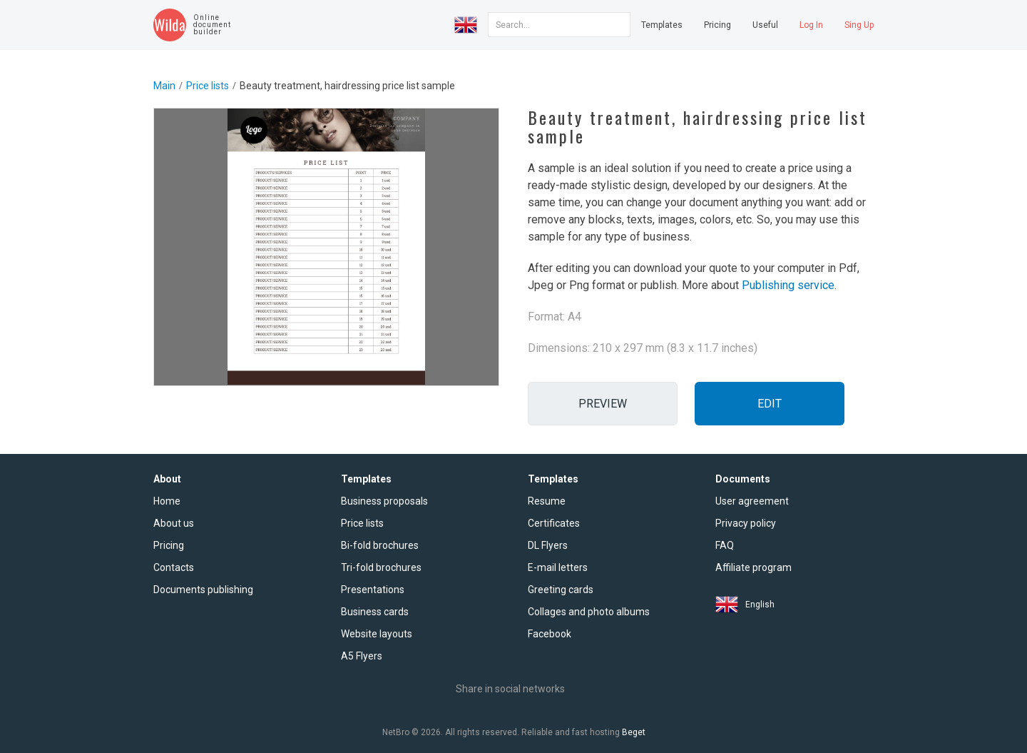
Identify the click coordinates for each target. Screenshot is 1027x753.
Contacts (173, 567)
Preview (602, 403)
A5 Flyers (361, 656)
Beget (633, 732)
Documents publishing (203, 589)
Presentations (372, 589)
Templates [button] (662, 25)
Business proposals (384, 501)
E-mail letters (558, 567)
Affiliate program (753, 567)
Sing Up (859, 25)
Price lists (207, 85)
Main (164, 85)
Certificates (554, 523)
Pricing (717, 25)
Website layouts (376, 634)
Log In (811, 25)
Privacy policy (745, 523)
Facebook (549, 634)
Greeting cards (560, 589)
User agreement (752, 501)
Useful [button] (765, 25)
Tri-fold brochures (381, 567)
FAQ (724, 545)
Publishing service (788, 285)
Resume (547, 501)
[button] (466, 25)
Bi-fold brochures (380, 545)
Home (166, 501)
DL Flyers (548, 545)
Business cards (375, 611)
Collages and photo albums (589, 611)
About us (173, 523)
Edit (769, 403)
